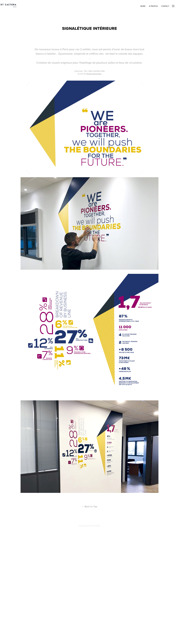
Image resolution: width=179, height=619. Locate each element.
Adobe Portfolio (94, 525)
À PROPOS (153, 6)
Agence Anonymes (94, 73)
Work (142, 6)
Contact (165, 6)
